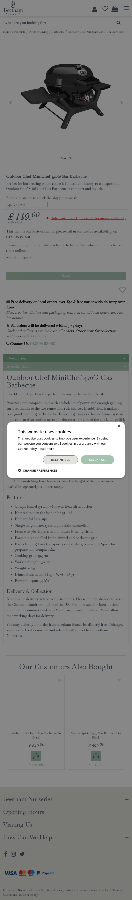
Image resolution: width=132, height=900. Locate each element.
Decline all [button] (60, 460)
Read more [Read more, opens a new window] (46, 449)
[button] (37, 470)
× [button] (118, 426)
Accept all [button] (97, 460)
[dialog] (66, 450)
